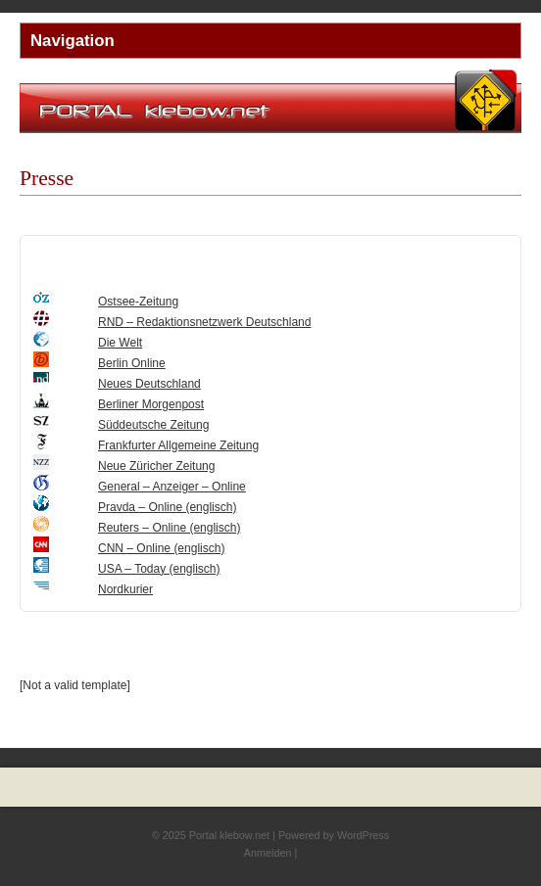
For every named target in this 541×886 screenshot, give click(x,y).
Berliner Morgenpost (151, 404)
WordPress (363, 835)
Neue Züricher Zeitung (156, 466)
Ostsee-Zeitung (138, 301)
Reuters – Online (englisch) (169, 528)
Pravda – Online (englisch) (167, 507)
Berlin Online (132, 363)
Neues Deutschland (149, 384)
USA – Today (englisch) (159, 569)
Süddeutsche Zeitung (153, 425)
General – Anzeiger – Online (172, 486)
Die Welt (120, 343)
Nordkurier (125, 589)
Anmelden (268, 853)
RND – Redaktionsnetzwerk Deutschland (204, 322)
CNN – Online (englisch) (161, 548)
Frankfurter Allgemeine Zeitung (178, 445)
